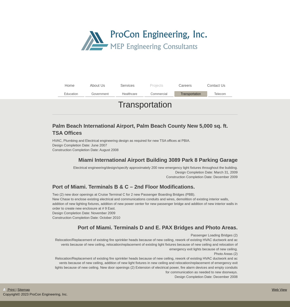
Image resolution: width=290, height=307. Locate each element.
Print (9, 290)
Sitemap (23, 290)
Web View (279, 290)
